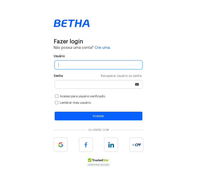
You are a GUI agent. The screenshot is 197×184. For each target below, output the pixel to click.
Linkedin (111, 144)
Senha (98, 76)
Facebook (86, 144)
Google (60, 144)
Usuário (59, 56)
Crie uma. (103, 48)
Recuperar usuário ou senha (121, 75)
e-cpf (136, 144)
